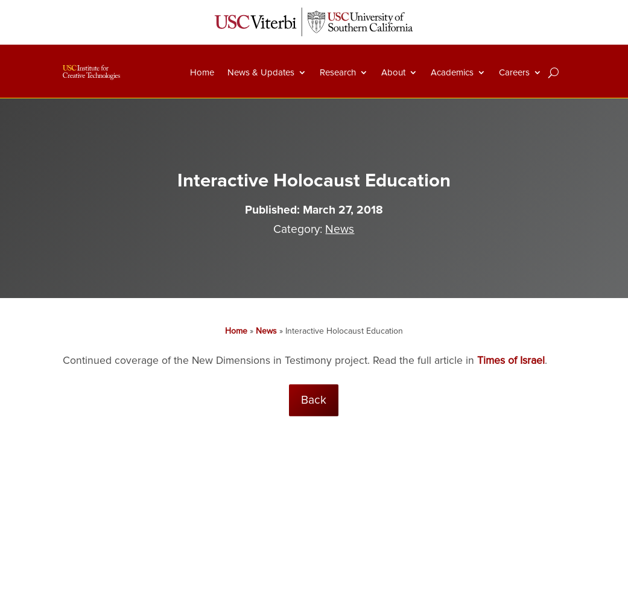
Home (202, 72)
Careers (514, 72)
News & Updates (260, 72)
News (339, 229)
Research (338, 72)
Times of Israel (511, 360)
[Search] (553, 72)
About (393, 72)
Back (313, 400)
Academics (452, 72)
